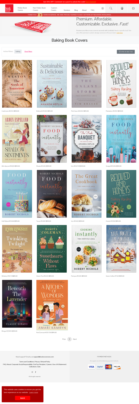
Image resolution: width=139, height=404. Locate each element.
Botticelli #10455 (41, 111)
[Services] (67, 10)
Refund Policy (45, 362)
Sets (39, 367)
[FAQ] (92, 10)
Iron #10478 (75, 166)
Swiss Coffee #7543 (112, 276)
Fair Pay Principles (39, 364)
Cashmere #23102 (8, 111)
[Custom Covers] (55, 10)
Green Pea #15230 (42, 276)
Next (75, 339)
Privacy (37, 362)
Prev (64, 339)
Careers (49, 364)
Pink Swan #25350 (77, 111)
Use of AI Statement (59, 364)
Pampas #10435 (76, 276)
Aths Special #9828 (8, 166)
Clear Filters (28, 51)
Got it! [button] (22, 398)
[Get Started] (91, 2)
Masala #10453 (41, 166)
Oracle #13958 (110, 221)
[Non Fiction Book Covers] (40, 10)
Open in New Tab (126, 52)
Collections (32, 367)
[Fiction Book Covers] (23, 10)
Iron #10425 (75, 221)
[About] (84, 10)
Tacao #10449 (41, 221)
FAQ (4, 364)
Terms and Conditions (26, 362)
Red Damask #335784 (43, 332)
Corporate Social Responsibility (22, 364)
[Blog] (76, 10)
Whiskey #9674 (7, 276)
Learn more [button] (33, 392)
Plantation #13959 (112, 111)
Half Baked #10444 (8, 221)
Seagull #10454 (111, 166)
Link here (120, 33)
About (9, 364)
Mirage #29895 (7, 331)
